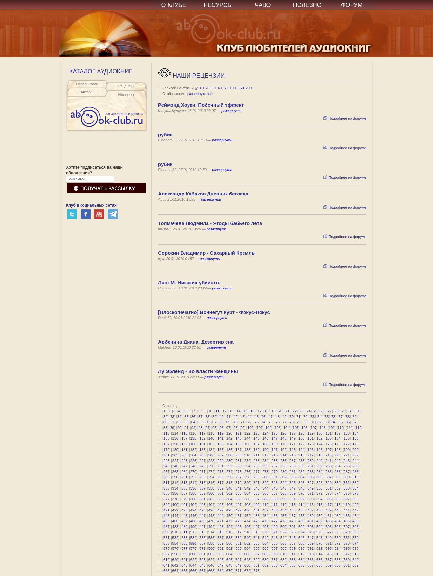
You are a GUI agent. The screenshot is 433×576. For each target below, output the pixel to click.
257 (274, 466)
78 (292, 422)
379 (184, 499)
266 (355, 466)
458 (301, 516)
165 (238, 444)
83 (327, 422)
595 (347, 548)
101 (259, 428)
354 (355, 488)
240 (319, 461)
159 (184, 444)
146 (265, 438)
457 (293, 516)
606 (247, 554)
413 (293, 505)
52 (306, 416)
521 (274, 532)
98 (235, 428)
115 (184, 433)
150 (241, 88)
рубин (165, 134)
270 (193, 472)
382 (211, 499)
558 (211, 543)
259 (293, 466)
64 (193, 422)
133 (347, 433)
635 (311, 560)
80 (306, 422)
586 (265, 548)
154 (337, 438)
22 (295, 411)
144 (247, 438)
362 (229, 493)
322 (265, 483)
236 (283, 461)
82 (319, 422)
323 (274, 483)
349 (311, 488)
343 (256, 488)
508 (355, 527)
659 (329, 565)
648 (229, 565)
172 (301, 444)
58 (348, 416)
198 (337, 450)
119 (220, 433)
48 (278, 416)
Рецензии (126, 86)
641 (166, 565)
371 (311, 493)
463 (347, 516)
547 (311, 538)
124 (265, 433)
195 (311, 450)
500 (283, 527)
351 (329, 488)
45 (257, 416)
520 (265, 532)
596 (355, 548)
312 (175, 483)
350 (319, 488)
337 (202, 488)
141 (220, 438)
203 (184, 455)
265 (347, 466)
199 (347, 450)
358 (193, 493)
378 (175, 499)
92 (193, 428)
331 (347, 483)
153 (329, 438)
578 (193, 548)
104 (286, 428)
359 (202, 493)
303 (293, 477)
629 (256, 560)
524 (301, 532)
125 (274, 433)
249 (202, 466)
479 (293, 521)
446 (193, 516)
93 (200, 428)
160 (193, 444)
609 (274, 554)
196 (319, 450)
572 (337, 543)
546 (301, 538)
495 (238, 527)
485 (347, 521)
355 (166, 493)
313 (184, 483)
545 (293, 538)
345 (274, 488)
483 (329, 521)
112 (359, 428)
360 (211, 493)
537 (220, 538)
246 (175, 466)
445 (184, 516)
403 (202, 505)
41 (228, 416)
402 (193, 505)
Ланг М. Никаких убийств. (189, 282)
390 (283, 499)
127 (293, 433)
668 (211, 571)
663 (166, 571)
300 (265, 477)
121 (238, 433)
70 (235, 422)
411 (274, 505)
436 (301, 510)
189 (256, 450)
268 (175, 472)
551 (347, 538)
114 (175, 433)
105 (295, 428)
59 (354, 416)
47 (270, 416)
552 (355, 538)
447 (202, 516)
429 (238, 510)
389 (274, 499)
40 (220, 88)
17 (260, 411)
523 (293, 532)
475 (256, 521)
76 (278, 422)
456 (283, 516)
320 (247, 483)
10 (202, 88)
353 (347, 488)
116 (193, 433)
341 (238, 488)
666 (193, 571)
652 (265, 565)
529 (347, 532)
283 (311, 472)
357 (184, 493)
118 (211, 433)
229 (220, 461)
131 (329, 433)
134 (355, 433)
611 (293, 554)
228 (211, 461)
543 (274, 538)
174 (319, 444)
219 (329, 455)
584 (247, 548)
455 (274, 516)
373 (329, 493)
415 (311, 505)
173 (311, 444)
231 (238, 461)
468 (193, 521)
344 (265, 488)
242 (337, 461)
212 (265, 455)
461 (329, 516)
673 (256, 571)
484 (337, 521)
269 (184, 472)
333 (166, 488)
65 (200, 422)
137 (184, 438)
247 (184, 466)
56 (333, 416)
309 (347, 477)
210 (247, 455)
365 (256, 493)
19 (274, 411)
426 (211, 510)
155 (347, 438)
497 (256, 527)
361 (220, 493)
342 (247, 488)
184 (211, 450)
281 (293, 472)
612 (301, 554)
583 (238, 548)
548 (319, 538)
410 (265, 505)
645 (202, 565)
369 (293, 493)
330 (337, 483)
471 (220, 521)
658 (319, 565)
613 (311, 554)
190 (265, 450)
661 (347, 565)
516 (229, 532)
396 (337, 499)
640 (355, 560)
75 (270, 422)
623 (202, 560)
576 (175, 548)
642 (175, 565)
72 (249, 422)
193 (293, 450)
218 (319, 455)
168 (265, 444)
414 (301, 505)
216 (301, 455)
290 (175, 477)
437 (311, 510)
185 (220, 450)
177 (347, 444)
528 (337, 532)
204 (193, 455)
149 (293, 438)
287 (347, 472)
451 (238, 516)
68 (221, 422)
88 (165, 428)
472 (229, 521)
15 (245, 411)
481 (311, 521)
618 (355, 554)
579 (202, 548)
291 (184, 477)
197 (329, 450)
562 (247, 543)
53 (313, 416)
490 (193, 527)
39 (214, 416)
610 (283, 554)
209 (238, 455)
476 (265, 521)
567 (293, 543)
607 (256, 554)
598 (175, 554)
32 (165, 416)
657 (311, 565)
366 (265, 493)
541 (256, 538)
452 (247, 516)
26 (322, 411)
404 (211, 505)
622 (193, 560)
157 (166, 444)
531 (166, 538)
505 (329, 527)
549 (329, 538)
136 (175, 438)
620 (175, 560)
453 (256, 516)
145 (256, 438)
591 (311, 548)
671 (238, 571)
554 (175, 543)
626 (229, 560)
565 (274, 543)
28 (336, 411)
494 (229, 527)
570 (319, 543)
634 (301, 560)
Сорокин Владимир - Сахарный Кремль (206, 253)
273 (220, 472)
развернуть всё (200, 94)
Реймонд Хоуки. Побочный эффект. (201, 105)
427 (220, 510)
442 (355, 510)
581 (220, 548)
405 (220, 505)
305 (311, 477)
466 (175, 521)
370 (301, 493)
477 (274, 521)
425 (202, 510)
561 (238, 543)
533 (184, 538)
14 (238, 411)
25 (315, 411)
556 (193, 543)
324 (283, 483)
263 (329, 466)
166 (247, 444)
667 (202, 571)
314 (193, 483)
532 (175, 538)
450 (229, 516)
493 (220, 527)
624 (211, 560)
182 (193, 450)
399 (166, 505)
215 (293, 455)
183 (202, 450)
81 (313, 422)
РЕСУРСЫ (218, 5)
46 (263, 416)
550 (337, 538)
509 (166, 532)
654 (283, 565)
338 (211, 488)
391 (293, 499)
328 (319, 483)
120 (229, 433)
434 (283, 510)
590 (301, 548)
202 (175, 455)
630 (265, 560)
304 (301, 477)
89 (172, 428)
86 (348, 422)
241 (329, 461)
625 (220, 560)
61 (172, 422)
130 (319, 433)
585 (256, 548)
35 (186, 416)
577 (184, 548)
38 (207, 416)
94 (207, 428)
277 (256, 472)
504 (319, 527)
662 (355, 565)
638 (337, 560)
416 (319, 505)
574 (355, 543)
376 (355, 493)
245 (166, 466)
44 (249, 416)
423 (184, 510)
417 (329, 505)
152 (319, 438)
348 (301, 488)
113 (166, 433)
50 (225, 88)
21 (287, 411)
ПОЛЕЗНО (307, 5)
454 (265, 516)
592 (319, 548)
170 (283, 444)
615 (329, 554)
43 (242, 416)
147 (274, 438)
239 (311, 461)
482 (319, 521)
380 (193, 499)
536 (211, 538)
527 (329, 532)
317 (220, 483)
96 (221, 428)
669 (220, 571)
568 (301, 543)
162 (211, 444)
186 (229, 450)
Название (126, 94)
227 (202, 461)
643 (184, 565)
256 (265, 466)
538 (229, 538)
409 (256, 505)
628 (247, 560)
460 (319, 516)
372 (319, 493)
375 (347, 493)
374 (337, 493)
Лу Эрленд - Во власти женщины (198, 371)
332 (355, 483)
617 (347, 554)
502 (301, 527)
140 (211, 438)
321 (256, 483)
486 (355, 521)
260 (301, 466)
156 (355, 438)
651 (256, 565)
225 (184, 461)
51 (298, 416)
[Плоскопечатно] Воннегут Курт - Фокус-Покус (214, 312)
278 (265, 472)
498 (265, 527)
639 (347, 560)
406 (229, 505)
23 (301, 411)
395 (329, 499)
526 (319, 532)
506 (337, 527)
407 (238, 505)
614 (319, 554)
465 (166, 521)
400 (175, 505)
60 (165, 422)
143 (238, 438)
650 (247, 565)
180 (175, 450)
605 (238, 554)
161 (202, 444)
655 (293, 565)
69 (228, 422)
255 (256, 466)
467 (184, 521)
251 (220, 466)
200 (249, 88)
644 (193, 565)
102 (268, 428)
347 (293, 488)
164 (229, 444)
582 (229, 548)
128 (301, 433)
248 (193, 466)
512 (193, 532)
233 (256, 461)
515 (220, 532)
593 (329, 548)
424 (193, 510)
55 (327, 416)
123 (256, 433)
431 (256, 510)
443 (166, 516)
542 (265, 538)
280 (283, 472)
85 (341, 422)
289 (166, 477)
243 (347, 461)
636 (319, 560)
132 (337, 433)
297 (238, 477)
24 (309, 411)
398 (355, 499)
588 (283, 548)
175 (329, 444)
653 (274, 565)
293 (202, 477)
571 (329, 543)
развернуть (231, 111)
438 (319, 510)
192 (283, 450)
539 (238, 538)
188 (247, 450)
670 (229, 571)
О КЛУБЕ (174, 5)
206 (211, 455)
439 (329, 510)
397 (347, 499)
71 (242, 422)
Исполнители (87, 84)
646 (211, 565)
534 (193, 538)
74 (263, 422)
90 (179, 428)
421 (166, 510)
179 (166, 450)
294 (211, 477)
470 (211, 521)
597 (166, 554)
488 (175, 527)
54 (319, 416)
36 (193, 416)
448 (211, 516)
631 (274, 560)
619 (166, 560)
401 (184, 505)
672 (247, 571)
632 (283, 560)
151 (311, 438)
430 (247, 510)
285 (329, 472)
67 (214, 422)
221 (347, 455)
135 (166, 438)
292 (193, 477)
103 (277, 428)
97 (228, 428)
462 (337, 516)
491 (202, 527)
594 (337, 548)
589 (293, 548)
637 (329, 560)
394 (319, 499)
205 (202, 455)
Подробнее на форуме (344, 118)
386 (247, 499)
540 (247, 538)
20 (207, 88)
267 (166, 472)
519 (256, 532)
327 (311, 483)
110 (340, 428)
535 (202, 538)
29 (344, 411)
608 (265, 554)
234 (265, 461)
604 (229, 554)
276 (247, 472)
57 (341, 416)
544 (283, 538)
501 (293, 527)
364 (247, 493)
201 (166, 455)
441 (347, 510)
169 (274, 444)
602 (211, 554)
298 (247, 477)
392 (301, 499)
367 (274, 493)
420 (355, 505)
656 (301, 565)
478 (283, 521)
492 (211, 527)
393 (311, 499)
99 (242, 428)
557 (202, 543)
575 (166, 548)
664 (175, 571)
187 (238, 450)
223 (166, 461)
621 (184, 560)
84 (333, 422)
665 (184, 571)
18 (266, 411)
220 (337, 455)
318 (229, 483)
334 (175, 488)
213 (274, 455)
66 (207, 422)
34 (179, 416)
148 (283, 438)
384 (229, 499)
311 (166, 483)
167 (256, 444)
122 (247, 433)
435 (293, 510)
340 (229, 488)
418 (337, 505)
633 (293, 560)
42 (235, 416)
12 (224, 411)
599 (184, 554)
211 (256, 455)
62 (179, 422)
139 (202, 438)
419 (347, 505)
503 (311, 527)
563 (256, 543)
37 (200, 416)
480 (301, 521)
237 (293, 461)
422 (175, 510)
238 (301, 461)
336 (193, 488)
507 (347, 527)
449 (220, 516)
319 (238, 483)
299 (256, 477)
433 (274, 510)
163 (220, 444)
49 (284, 416)
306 (319, 477)
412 (283, 505)
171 (293, 444)
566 (283, 543)
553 (166, 543)
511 (184, 532)
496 (247, 527)
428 (229, 510)
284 (319, 472)
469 (202, 521)
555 (184, 543)
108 (322, 428)
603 (220, 554)
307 (329, 477)
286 (337, 472)
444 (175, 516)
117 (202, 433)
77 (284, 422)
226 (193, 461)
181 (184, 450)
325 (293, 483)
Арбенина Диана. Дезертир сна (196, 341)
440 (337, 510)
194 (301, 450)
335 (184, 488)
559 (220, 543)
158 (175, 444)
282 (301, 472)
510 (175, 532)
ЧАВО (263, 5)
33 (172, 416)
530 (355, 532)
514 (211, 532)
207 (220, 455)
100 (233, 88)
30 (214, 88)
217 (311, 455)
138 (193, 438)
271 (202, 472)
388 (265, 499)
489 (184, 527)
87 (354, 422)
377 (166, 499)
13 (231, 411)
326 (301, 483)
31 (358, 411)
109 (331, 428)
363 (238, 493)
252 (229, 466)
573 (347, 543)
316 (211, 483)
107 (313, 428)
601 (202, 554)
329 (329, 483)
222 (355, 455)
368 (283, 493)
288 (355, 472)
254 (247, 466)
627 (238, 560)
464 (355, 516)
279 (274, 472)
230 (229, 461)
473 (238, 521)
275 (238, 472)
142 (229, 438)
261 (311, 466)
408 (247, 505)
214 (283, 455)
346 (283, 488)
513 (202, 532)
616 (337, 554)
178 (355, 444)
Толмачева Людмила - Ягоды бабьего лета (210, 223)
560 (229, 543)
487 (166, 527)
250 (211, 466)
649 (238, 565)
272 (211, 472)
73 (257, 422)
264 (337, 466)
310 (355, 477)
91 (186, 428)
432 (265, 510)
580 (211, 548)
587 (274, 548)
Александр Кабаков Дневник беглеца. (204, 193)
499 (274, 527)
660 (337, 565)
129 (311, 433)
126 (283, 433)
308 (337, 477)
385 (238, 499)
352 (337, 488)
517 (238, 532)
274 (229, 472)
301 (274, 477)
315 (202, 483)
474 (247, 521)
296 (229, 477)
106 (304, 428)
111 (349, 428)
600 (193, 554)
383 (220, 499)
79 (298, 422)
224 (175, 461)
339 (220, 488)
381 (202, 499)
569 (311, 543)
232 (247, 461)
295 (220, 477)
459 (311, 516)
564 (265, 543)
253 (238, 466)
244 (355, 461)
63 (186, 422)
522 (283, 532)
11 (217, 411)
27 (330, 411)
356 (175, 493)
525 (311, 532)
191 (274, 450)
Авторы (87, 92)
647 (220, 565)
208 (229, 455)
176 (337, 444)
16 (252, 411)
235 (274, 461)
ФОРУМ (352, 5)
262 (319, 466)
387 (256, 499)
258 (283, 466)
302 (283, 477)
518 (247, 532)
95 (214, 428)
